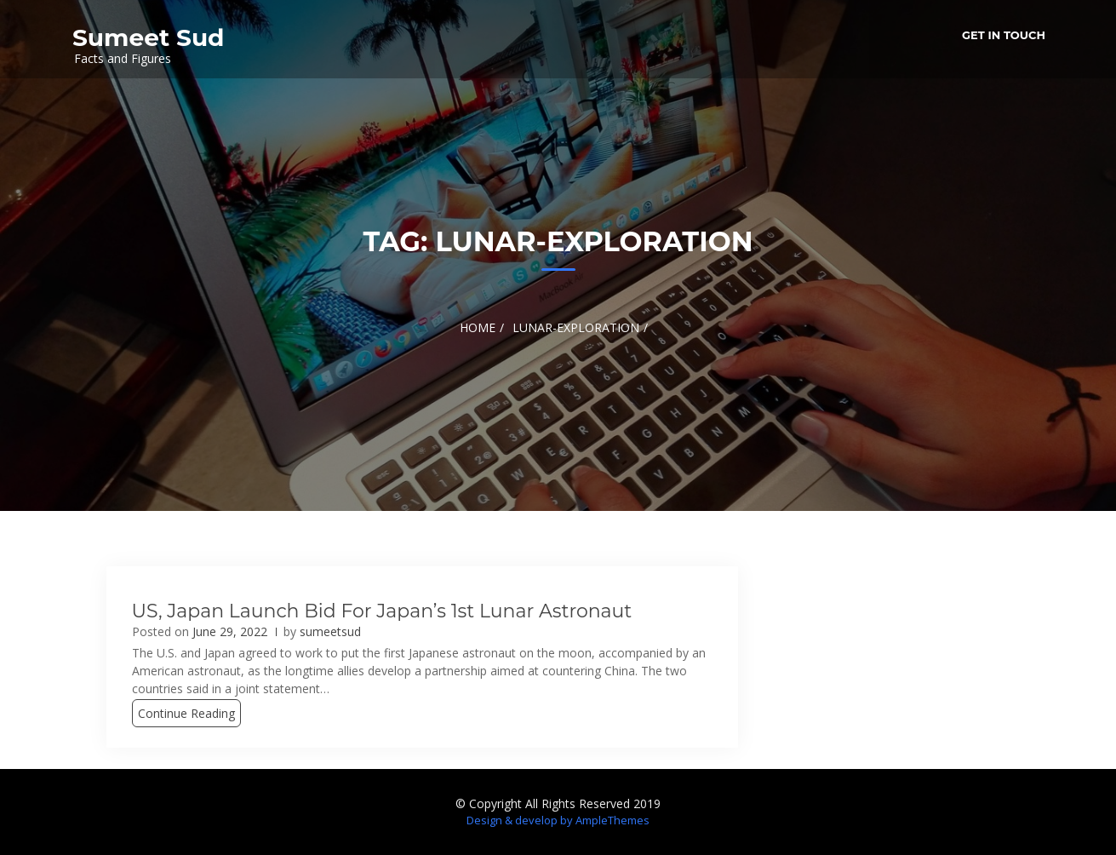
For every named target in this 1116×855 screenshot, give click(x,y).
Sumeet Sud (148, 37)
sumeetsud (330, 631)
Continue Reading (186, 713)
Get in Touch (1003, 35)
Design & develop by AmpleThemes (558, 820)
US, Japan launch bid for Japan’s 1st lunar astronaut (382, 611)
